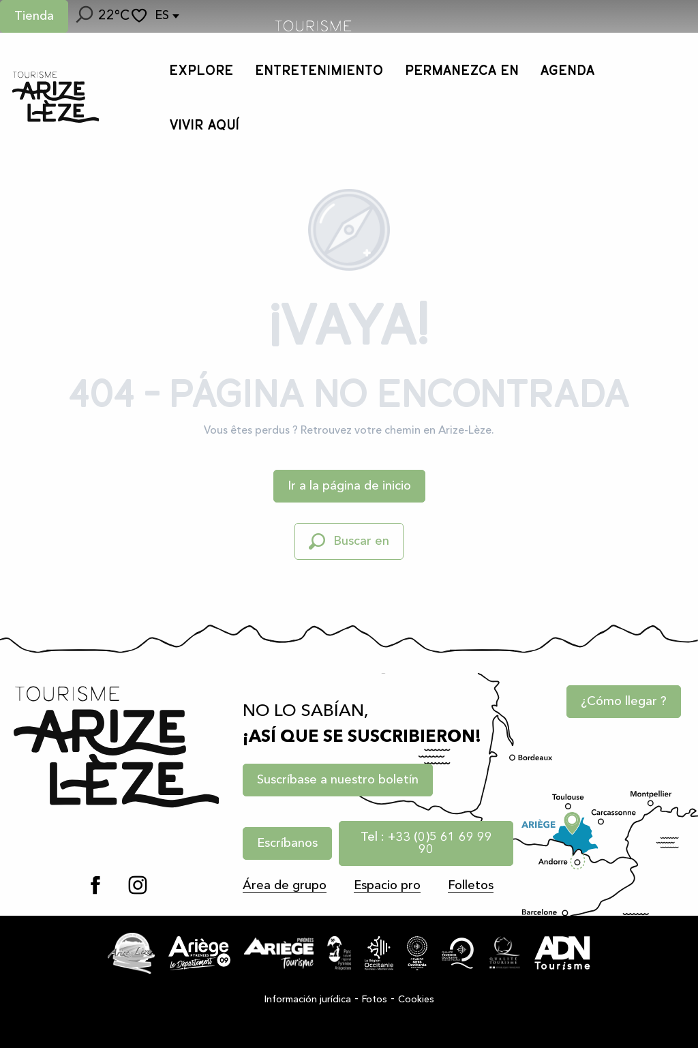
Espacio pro (387, 886)
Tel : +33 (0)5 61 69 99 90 (426, 843)
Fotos (374, 999)
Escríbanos (287, 843)
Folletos (471, 886)
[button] (83, 16)
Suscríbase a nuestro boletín (338, 780)
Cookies (416, 999)
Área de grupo (285, 886)
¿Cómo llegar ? (624, 701)
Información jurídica (307, 999)
